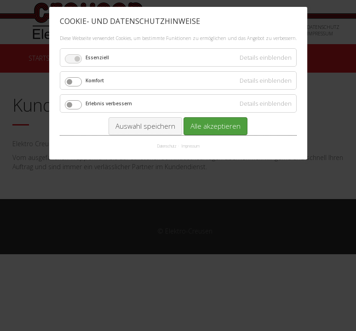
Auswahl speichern (145, 126)
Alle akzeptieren (215, 126)
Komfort (95, 80)
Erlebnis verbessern (109, 103)
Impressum (190, 145)
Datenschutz (167, 145)
